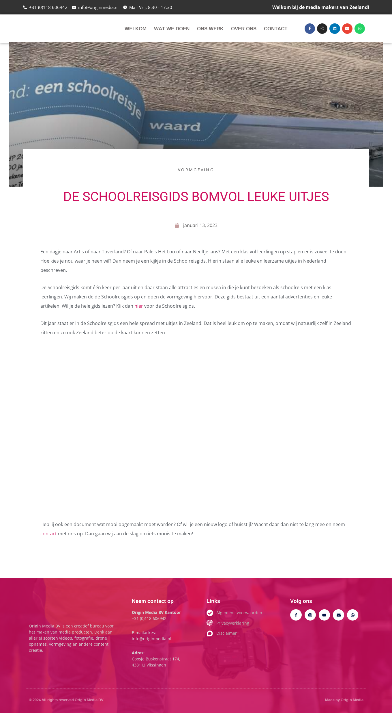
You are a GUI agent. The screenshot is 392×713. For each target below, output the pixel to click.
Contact (275, 28)
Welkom (136, 28)
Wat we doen (172, 28)
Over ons (243, 28)
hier (139, 306)
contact (48, 533)
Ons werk (210, 28)
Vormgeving (196, 169)
